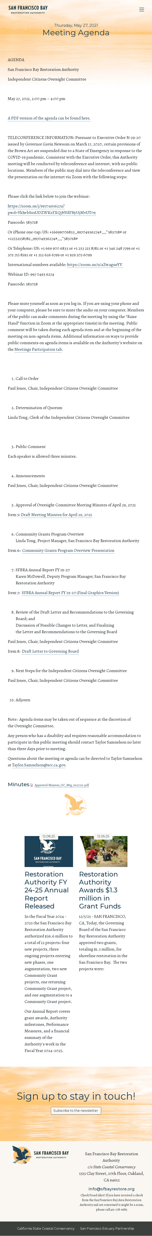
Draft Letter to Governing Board (50, 651)
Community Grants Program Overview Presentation (68, 550)
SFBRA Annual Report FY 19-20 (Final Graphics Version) (70, 593)
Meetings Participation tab (38, 349)
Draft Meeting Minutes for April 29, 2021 (56, 515)
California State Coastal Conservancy (46, 1228)
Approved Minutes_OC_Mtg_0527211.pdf (62, 785)
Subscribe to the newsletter (76, 1111)
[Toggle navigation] (141, 9)
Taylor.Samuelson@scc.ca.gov (38, 765)
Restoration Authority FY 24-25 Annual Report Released (47, 890)
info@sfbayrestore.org (112, 1189)
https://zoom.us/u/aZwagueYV (95, 265)
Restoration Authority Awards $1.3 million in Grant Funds (100, 890)
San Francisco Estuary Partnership (107, 1228)
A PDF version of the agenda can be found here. (49, 118)
